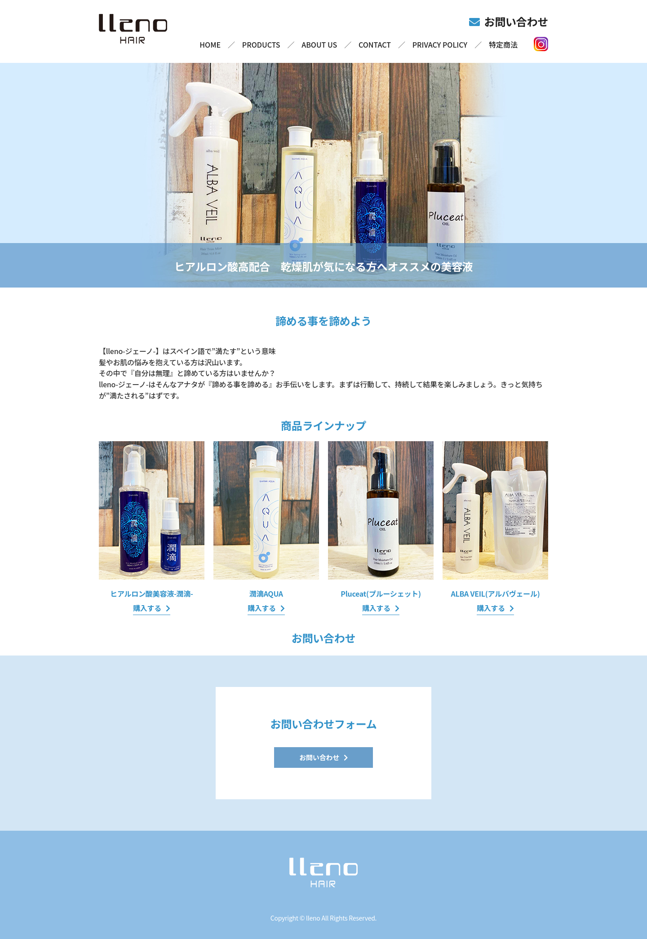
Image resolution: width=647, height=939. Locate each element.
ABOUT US (319, 44)
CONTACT (375, 44)
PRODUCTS (261, 44)
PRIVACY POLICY (439, 44)
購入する (147, 607)
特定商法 (503, 44)
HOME (210, 44)
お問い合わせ (516, 21)
